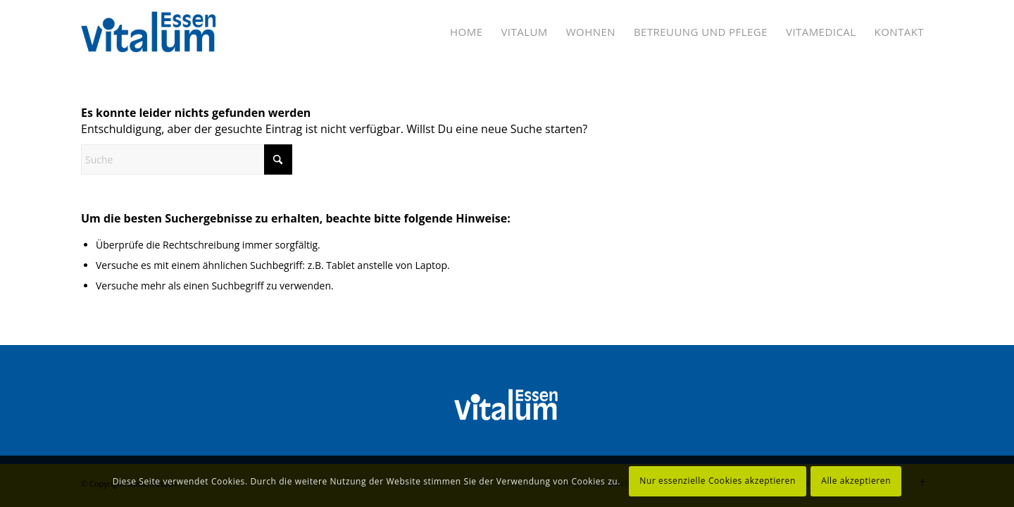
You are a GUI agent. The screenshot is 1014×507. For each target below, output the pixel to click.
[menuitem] (466, 31)
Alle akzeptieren (856, 481)
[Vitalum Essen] (150, 31)
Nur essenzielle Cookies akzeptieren (717, 481)
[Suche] (186, 159)
